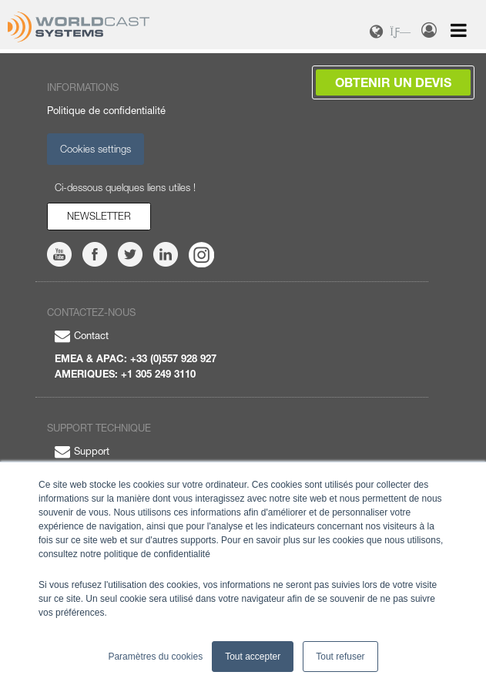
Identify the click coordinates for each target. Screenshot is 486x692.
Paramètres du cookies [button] (155, 656)
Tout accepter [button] (252, 656)
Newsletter (99, 216)
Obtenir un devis (393, 82)
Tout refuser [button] (340, 656)
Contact (82, 335)
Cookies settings (95, 149)
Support (82, 451)
